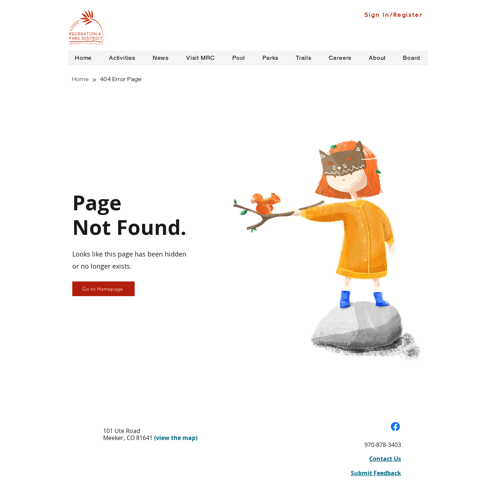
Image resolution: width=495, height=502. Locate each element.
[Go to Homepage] (103, 288)
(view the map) (175, 438)
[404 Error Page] (120, 79)
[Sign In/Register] (394, 14)
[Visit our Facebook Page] (395, 427)
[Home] (80, 79)
